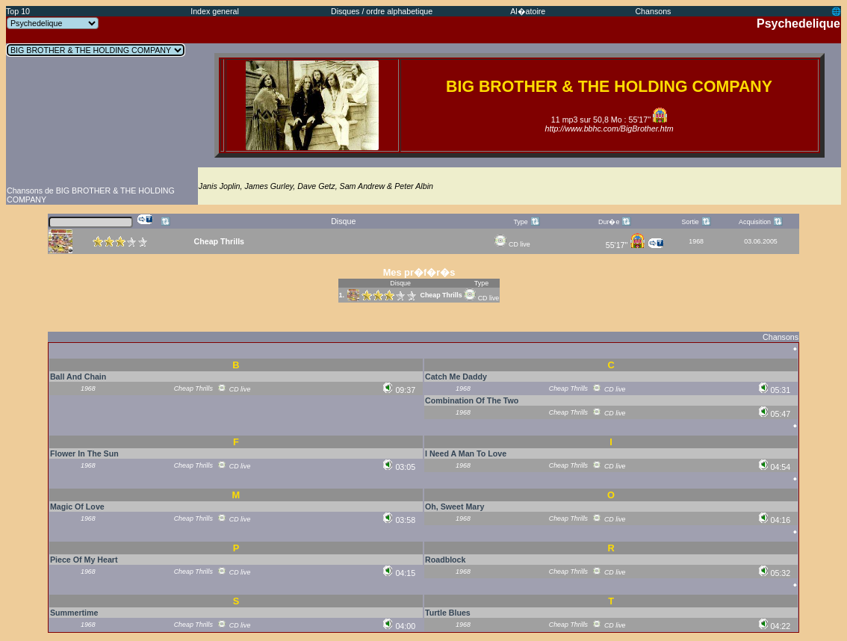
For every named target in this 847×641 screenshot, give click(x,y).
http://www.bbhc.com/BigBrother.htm (609, 128)
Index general (214, 11)
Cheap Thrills (441, 295)
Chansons (653, 11)
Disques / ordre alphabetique (381, 11)
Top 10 (18, 11)
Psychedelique (798, 23)
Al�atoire (527, 11)
